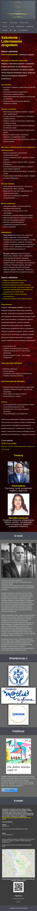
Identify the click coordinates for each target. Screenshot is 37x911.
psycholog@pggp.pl (7, 834)
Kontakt (5, 30)
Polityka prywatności (18, 898)
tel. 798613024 (22, 30)
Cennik (5, 26)
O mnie (11, 26)
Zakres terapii (24, 22)
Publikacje (30, 26)
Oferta (5, 22)
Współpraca (20, 26)
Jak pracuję (13, 22)
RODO (18, 901)
